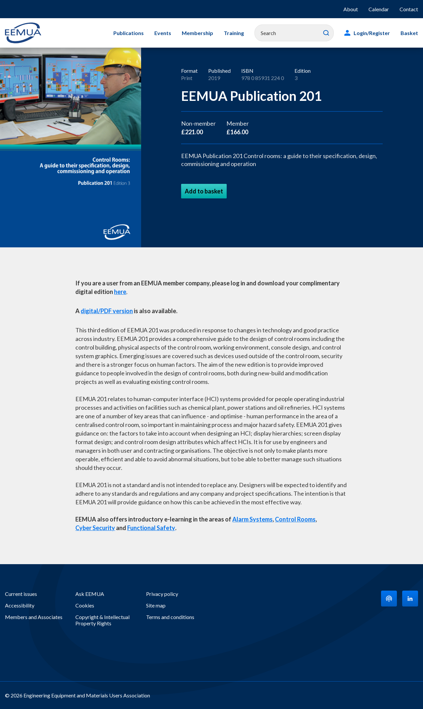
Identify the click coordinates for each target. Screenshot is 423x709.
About (350, 9)
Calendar (378, 9)
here (120, 291)
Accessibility (19, 605)
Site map (156, 605)
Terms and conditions (170, 617)
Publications (128, 33)
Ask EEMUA (89, 594)
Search (326, 33)
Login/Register (372, 33)
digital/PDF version (107, 310)
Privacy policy (162, 594)
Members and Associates (33, 617)
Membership (197, 33)
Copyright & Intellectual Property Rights (102, 620)
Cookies (84, 605)
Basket (409, 33)
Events (162, 33)
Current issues (21, 594)
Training (234, 33)
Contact (409, 9)
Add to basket (204, 191)
